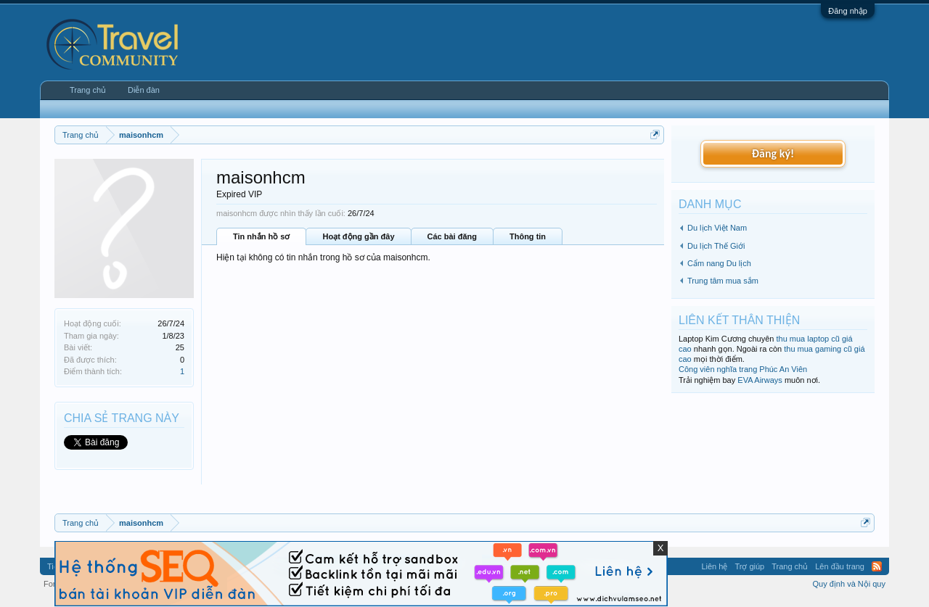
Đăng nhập (847, 11)
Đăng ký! (773, 153)
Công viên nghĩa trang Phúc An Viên (743, 369)
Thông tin (527, 236)
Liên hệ (714, 566)
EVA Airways (759, 380)
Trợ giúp (749, 566)
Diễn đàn (144, 90)
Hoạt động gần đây (358, 236)
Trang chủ (88, 90)
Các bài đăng (452, 236)
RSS (877, 566)
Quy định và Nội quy (849, 583)
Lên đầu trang (839, 566)
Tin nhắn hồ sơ (261, 236)
